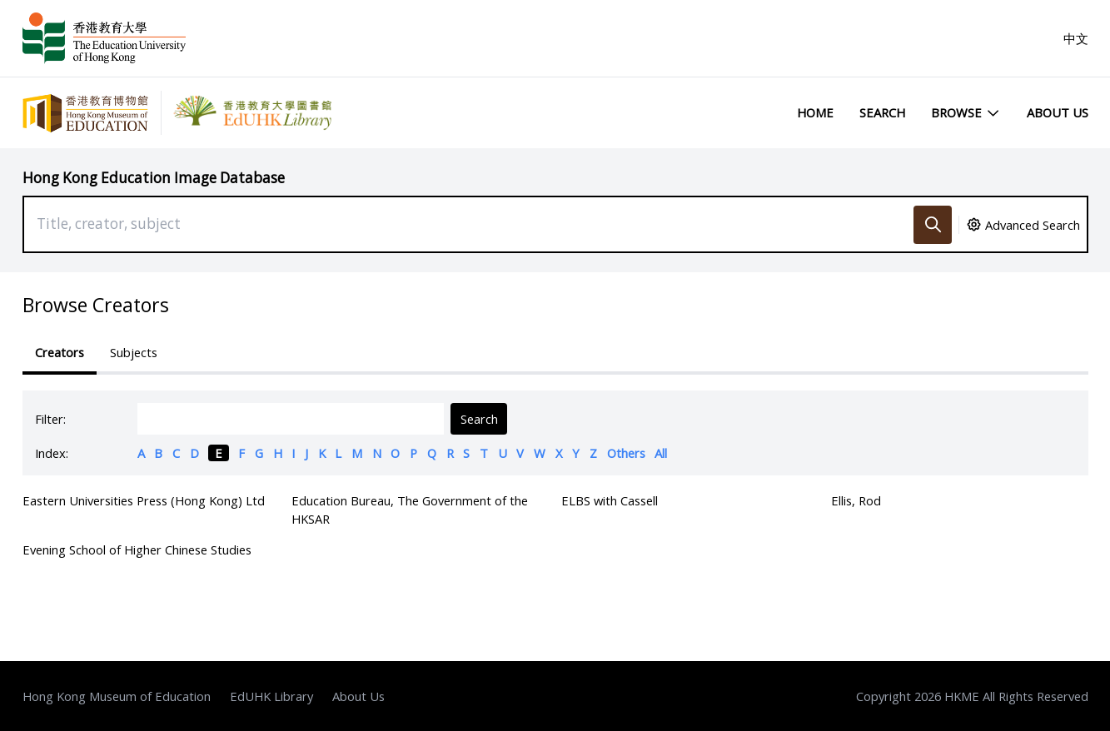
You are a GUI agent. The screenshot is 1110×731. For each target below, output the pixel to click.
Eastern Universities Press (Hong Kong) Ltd (143, 500)
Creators (59, 352)
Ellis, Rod (856, 500)
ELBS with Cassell (609, 500)
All (661, 453)
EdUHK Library (271, 696)
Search (882, 112)
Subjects (133, 352)
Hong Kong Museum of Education (116, 696)
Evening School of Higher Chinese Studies (136, 549)
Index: (51, 453)
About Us (1057, 112)
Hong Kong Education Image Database (153, 177)
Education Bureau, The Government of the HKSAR (409, 509)
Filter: (50, 418)
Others (626, 453)
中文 (1075, 38)
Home (815, 112)
